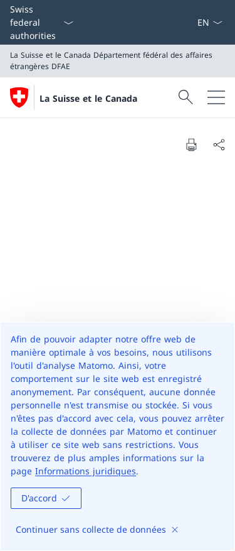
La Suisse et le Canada (88, 98)
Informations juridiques (85, 471)
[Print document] (191, 144)
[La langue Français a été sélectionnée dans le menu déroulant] (209, 22)
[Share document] (218, 144)
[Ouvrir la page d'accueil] (73, 97)
